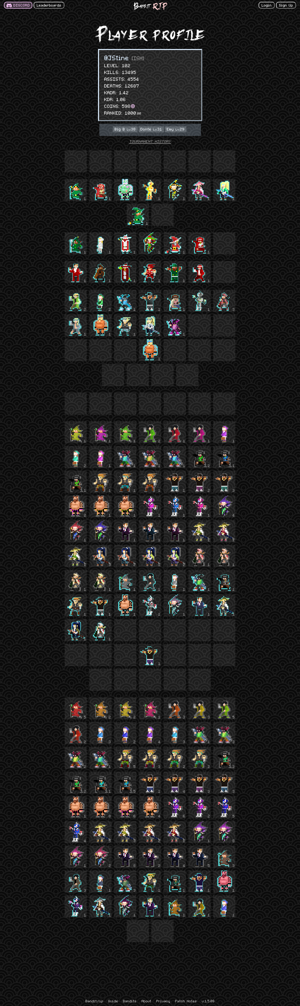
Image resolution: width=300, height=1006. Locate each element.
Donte (151, 129)
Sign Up (286, 5)
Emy (176, 129)
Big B (125, 129)
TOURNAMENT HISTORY (150, 141)
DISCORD (22, 5)
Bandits (130, 1000)
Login (267, 5)
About (146, 1000)
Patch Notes (186, 1000)
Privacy (163, 1000)
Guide (113, 1000)
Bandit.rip (94, 1000)
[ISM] (138, 58)
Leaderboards (49, 5)
